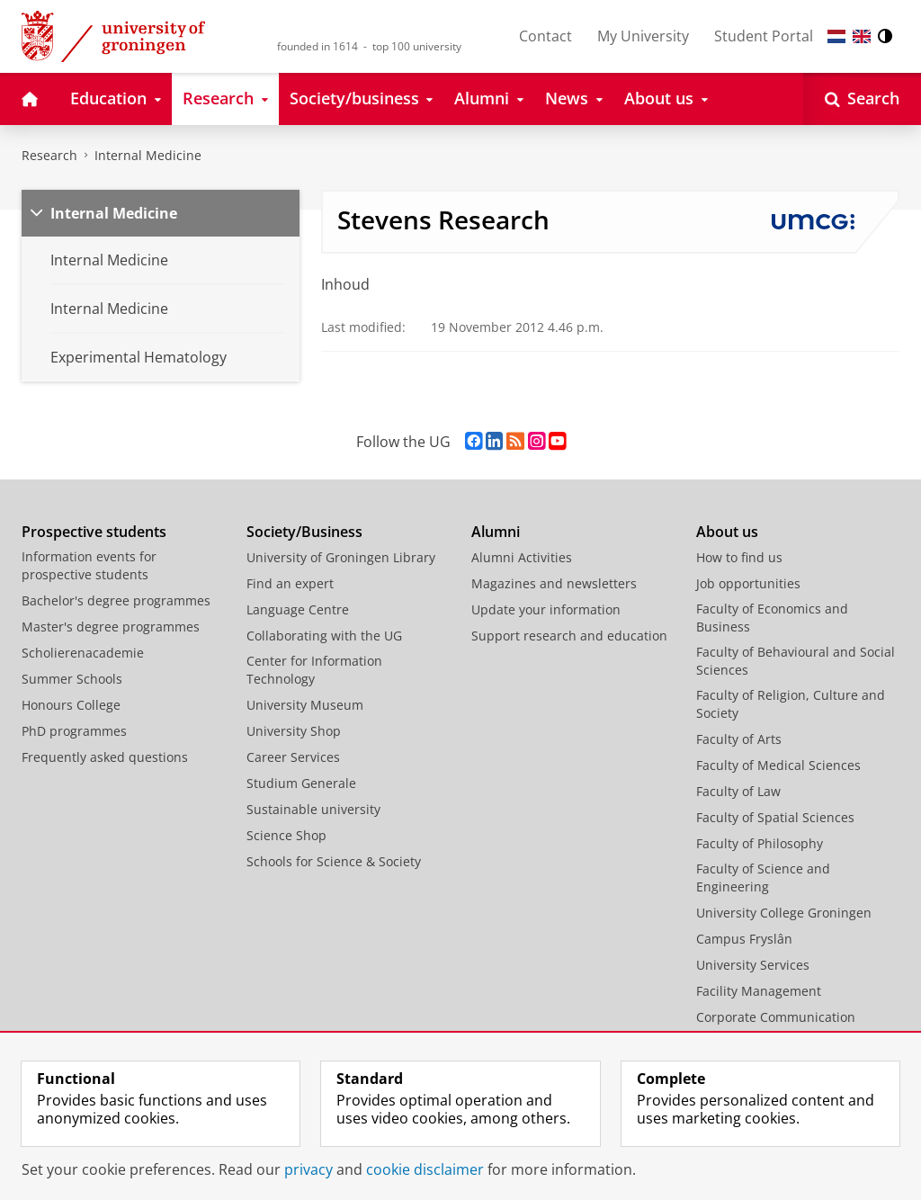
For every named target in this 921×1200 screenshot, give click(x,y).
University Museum (304, 704)
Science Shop (286, 835)
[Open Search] (862, 99)
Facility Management (758, 990)
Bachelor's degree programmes (116, 600)
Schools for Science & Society (333, 861)
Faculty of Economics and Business (772, 617)
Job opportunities (748, 583)
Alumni (495, 532)
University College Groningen (784, 912)
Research (49, 155)
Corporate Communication (775, 1016)
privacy (308, 1169)
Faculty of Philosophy (759, 843)
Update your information (546, 609)
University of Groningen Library (340, 557)
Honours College (71, 704)
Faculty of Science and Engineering (763, 877)
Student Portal (763, 36)
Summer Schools (72, 678)
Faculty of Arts (739, 739)
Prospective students (94, 532)
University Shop (293, 730)
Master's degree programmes (111, 626)
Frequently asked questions (105, 757)
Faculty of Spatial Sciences (775, 817)
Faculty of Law (738, 791)
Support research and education (569, 635)
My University (643, 36)
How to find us (739, 557)
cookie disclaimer (425, 1169)
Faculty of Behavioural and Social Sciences (795, 660)
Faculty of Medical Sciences (778, 765)
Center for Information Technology (314, 669)
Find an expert (290, 583)
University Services (752, 964)
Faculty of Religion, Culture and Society (790, 703)
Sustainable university (313, 809)
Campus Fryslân (744, 938)
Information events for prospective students (89, 565)
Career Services (293, 757)
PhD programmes (74, 730)
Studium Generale (301, 783)
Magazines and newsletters (554, 583)
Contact (545, 36)
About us (727, 532)
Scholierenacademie (83, 652)
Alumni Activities (521, 557)
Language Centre (297, 609)
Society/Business (304, 532)
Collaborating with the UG (324, 635)
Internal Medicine (147, 155)
